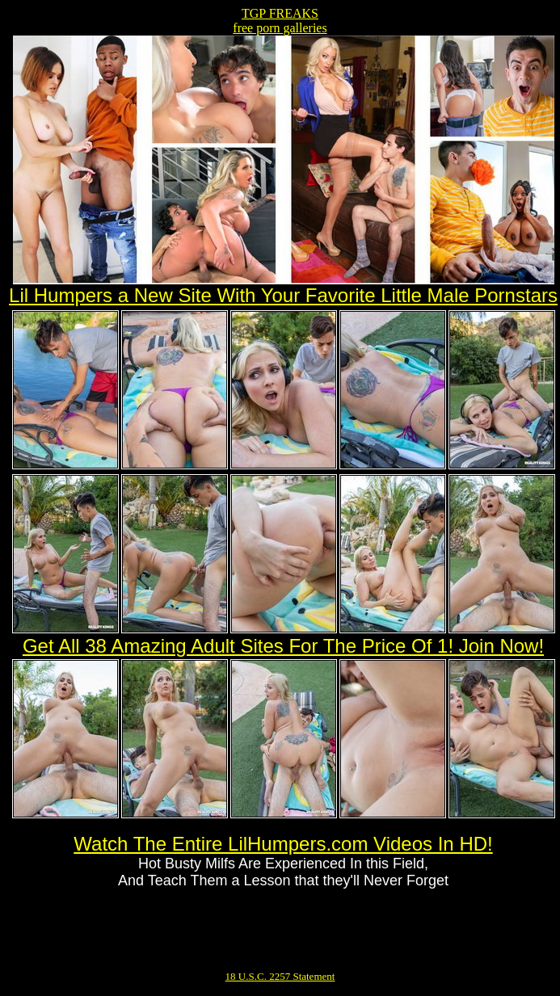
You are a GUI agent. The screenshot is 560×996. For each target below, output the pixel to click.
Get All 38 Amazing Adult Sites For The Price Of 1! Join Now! (283, 646)
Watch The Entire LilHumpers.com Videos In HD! (283, 844)
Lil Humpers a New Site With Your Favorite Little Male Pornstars (283, 295)
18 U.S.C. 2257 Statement (280, 976)
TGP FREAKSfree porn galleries (279, 20)
